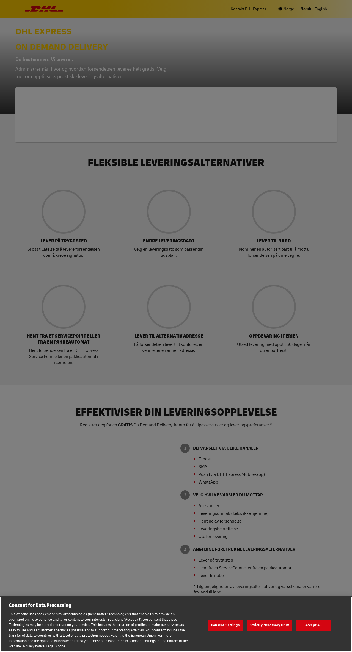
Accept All (313, 625)
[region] (176, 624)
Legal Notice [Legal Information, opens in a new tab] (55, 646)
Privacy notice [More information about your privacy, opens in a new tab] (34, 646)
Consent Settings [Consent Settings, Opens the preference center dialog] (225, 625)
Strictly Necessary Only (269, 625)
